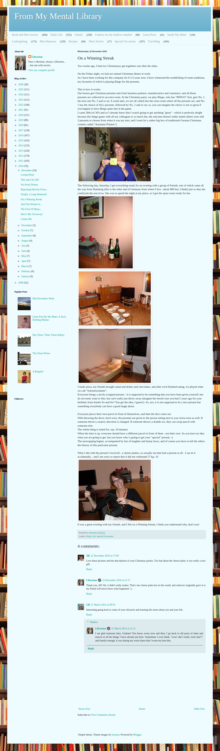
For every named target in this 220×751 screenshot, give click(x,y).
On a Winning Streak (31, 199)
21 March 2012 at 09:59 (103, 604)
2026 (21, 84)
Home (142, 709)
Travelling (154, 41)
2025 (21, 89)
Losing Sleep (27, 174)
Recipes (73, 41)
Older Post (199, 709)
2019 (21, 120)
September (27, 235)
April (24, 261)
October (25, 230)
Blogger (137, 734)
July (23, 245)
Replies (94, 622)
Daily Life (56, 34)
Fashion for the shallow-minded (113, 34)
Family (79, 34)
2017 (21, 130)
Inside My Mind (176, 34)
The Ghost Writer (41, 353)
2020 (21, 115)
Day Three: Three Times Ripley (48, 335)
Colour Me (26, 219)
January (25, 276)
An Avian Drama (29, 184)
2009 (21, 282)
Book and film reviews (25, 34)
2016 (21, 135)
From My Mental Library (58, 16)
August (25, 240)
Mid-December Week (43, 298)
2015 (21, 140)
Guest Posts (149, 34)
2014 (21, 145)
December (26, 170)
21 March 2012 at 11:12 (123, 628)
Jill (88, 555)
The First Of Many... (31, 209)
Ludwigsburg (19, 41)
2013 (21, 150)
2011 (21, 160)
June (24, 251)
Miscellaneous (48, 41)
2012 (21, 155)
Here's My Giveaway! (32, 214)
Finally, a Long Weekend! (34, 194)
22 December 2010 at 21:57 (116, 580)
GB (88, 604)
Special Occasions (125, 41)
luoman (115, 734)
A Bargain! (38, 371)
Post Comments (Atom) (103, 715)
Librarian (91, 580)
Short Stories (96, 41)
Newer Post (84, 709)
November (27, 225)
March (24, 266)
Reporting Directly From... (34, 189)
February (26, 271)
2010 (21, 166)
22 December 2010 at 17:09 (105, 555)
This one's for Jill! (30, 179)
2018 (21, 125)
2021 (21, 109)
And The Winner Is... (31, 204)
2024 (21, 94)
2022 (21, 104)
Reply (89, 569)
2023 (21, 99)
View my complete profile (41, 70)
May (24, 256)
